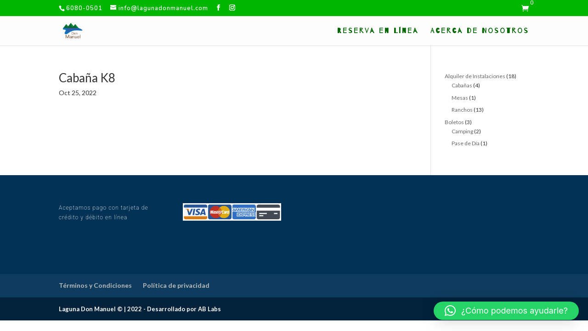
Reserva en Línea (377, 31)
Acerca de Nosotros (479, 31)
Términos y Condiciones (95, 285)
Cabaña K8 (87, 77)
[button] (506, 311)
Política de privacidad (176, 285)
